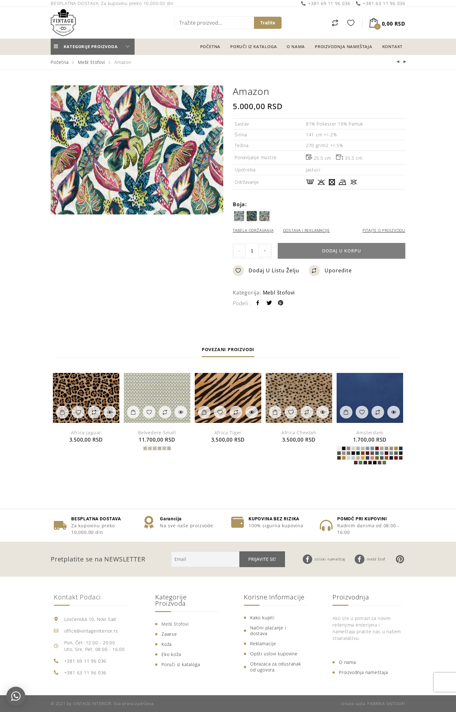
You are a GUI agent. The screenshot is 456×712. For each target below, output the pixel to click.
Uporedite (330, 270)
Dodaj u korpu (341, 251)
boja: (240, 204)
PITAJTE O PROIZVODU (384, 230)
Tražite (267, 23)
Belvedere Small (157, 433)
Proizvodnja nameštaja (343, 46)
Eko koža (171, 654)
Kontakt (392, 46)
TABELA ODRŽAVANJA (253, 230)
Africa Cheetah (299, 433)
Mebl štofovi (91, 62)
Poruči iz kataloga (253, 46)
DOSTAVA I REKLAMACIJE (306, 230)
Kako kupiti (262, 618)
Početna (210, 46)
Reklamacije (263, 644)
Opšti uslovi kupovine (274, 654)
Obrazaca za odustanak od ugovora (275, 666)
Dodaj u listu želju (266, 270)
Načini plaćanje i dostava (268, 630)
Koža (167, 644)
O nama (296, 46)
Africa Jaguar (86, 433)
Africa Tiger (228, 433)
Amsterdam (369, 433)
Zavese (169, 634)
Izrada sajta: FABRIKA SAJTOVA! (373, 703)
